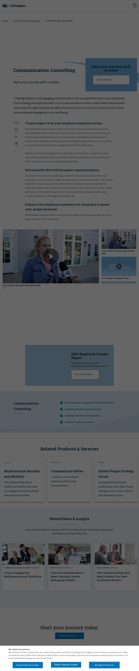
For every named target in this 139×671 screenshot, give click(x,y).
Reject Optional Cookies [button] (66, 665)
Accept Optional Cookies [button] (27, 665)
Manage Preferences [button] (104, 665)
